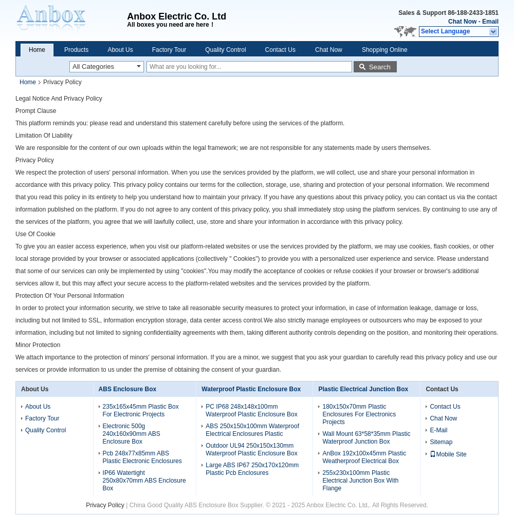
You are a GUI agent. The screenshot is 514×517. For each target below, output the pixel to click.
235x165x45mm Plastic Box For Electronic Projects (141, 410)
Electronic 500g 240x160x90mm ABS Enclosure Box (131, 434)
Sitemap (441, 442)
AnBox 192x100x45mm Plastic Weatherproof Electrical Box (364, 457)
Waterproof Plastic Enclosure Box (251, 389)
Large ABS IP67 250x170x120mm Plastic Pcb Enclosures (252, 469)
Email (490, 21)
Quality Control (225, 49)
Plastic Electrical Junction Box (363, 389)
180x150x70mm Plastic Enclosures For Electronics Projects (359, 414)
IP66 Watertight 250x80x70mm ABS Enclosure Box (144, 480)
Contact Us (280, 49)
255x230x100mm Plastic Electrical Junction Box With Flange (360, 480)
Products (76, 49)
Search (380, 67)
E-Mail (438, 430)
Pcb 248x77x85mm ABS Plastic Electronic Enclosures (142, 457)
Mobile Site (448, 454)
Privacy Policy (105, 505)
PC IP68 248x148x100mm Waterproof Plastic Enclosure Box (251, 410)
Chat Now (462, 21)
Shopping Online (385, 49)
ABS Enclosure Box (128, 389)
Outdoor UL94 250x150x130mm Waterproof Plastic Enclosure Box (251, 449)
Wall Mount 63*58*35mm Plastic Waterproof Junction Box (366, 437)
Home (37, 49)
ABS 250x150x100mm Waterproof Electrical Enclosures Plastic (252, 430)
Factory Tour (169, 49)
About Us (120, 49)
